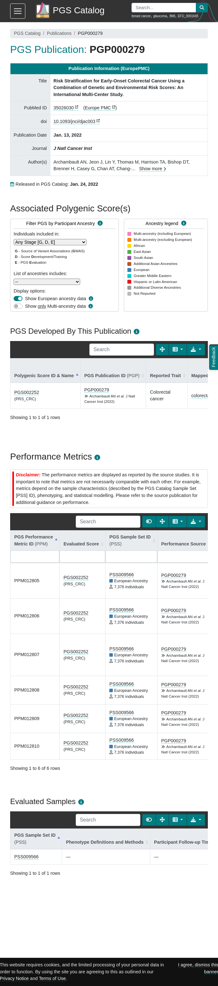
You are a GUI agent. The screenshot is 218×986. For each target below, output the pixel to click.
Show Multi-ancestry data (55, 306)
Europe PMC (98, 107)
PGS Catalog (27, 33)
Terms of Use (52, 978)
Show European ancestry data (55, 298)
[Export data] (196, 350)
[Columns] (178, 350)
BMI (172, 16)
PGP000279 (96, 389)
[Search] (121, 350)
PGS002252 (26, 392)
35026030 (64, 107)
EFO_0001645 (188, 16)
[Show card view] (149, 522)
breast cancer (141, 16)
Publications (59, 33)
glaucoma (160, 16)
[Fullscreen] (162, 350)
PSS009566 (121, 574)
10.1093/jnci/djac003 (74, 121)
